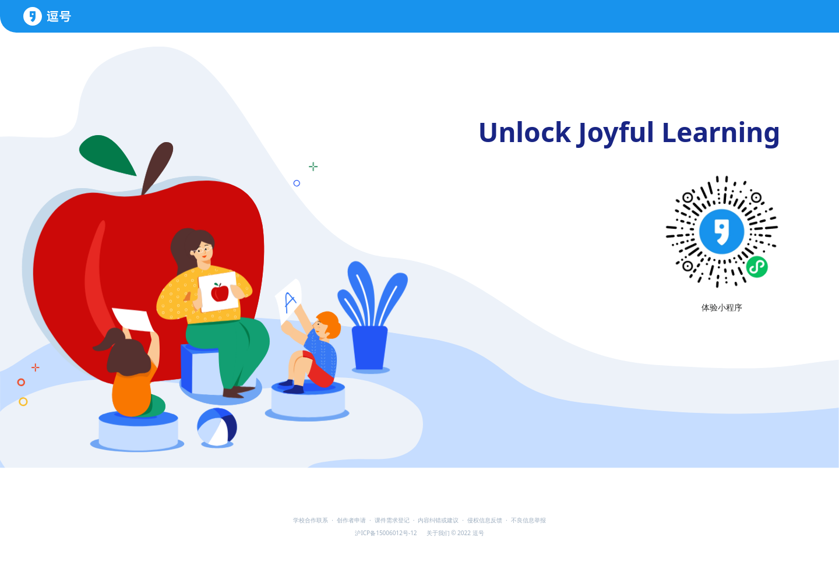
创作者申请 (351, 520)
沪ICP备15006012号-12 (386, 533)
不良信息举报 (528, 520)
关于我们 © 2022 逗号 (455, 533)
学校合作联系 (310, 520)
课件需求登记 (392, 520)
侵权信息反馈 (484, 520)
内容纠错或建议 (438, 520)
